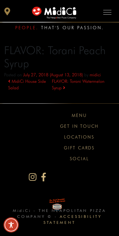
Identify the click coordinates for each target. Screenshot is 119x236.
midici (95, 74)
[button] (7, 12)
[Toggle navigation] (107, 12)
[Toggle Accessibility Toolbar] (11, 225)
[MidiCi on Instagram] (32, 177)
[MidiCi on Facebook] (43, 177)
